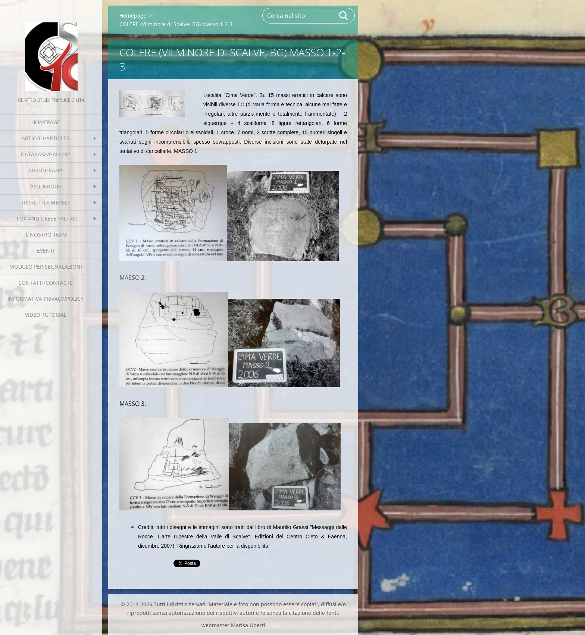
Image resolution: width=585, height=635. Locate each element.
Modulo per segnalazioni (45, 266)
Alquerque (45, 186)
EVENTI (45, 250)
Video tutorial (45, 314)
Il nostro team (45, 234)
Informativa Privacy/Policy (45, 298)
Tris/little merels (46, 202)
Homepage (45, 122)
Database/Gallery (46, 154)
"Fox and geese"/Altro (46, 218)
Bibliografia (45, 170)
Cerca (344, 15)
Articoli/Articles (45, 138)
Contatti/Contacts (45, 282)
